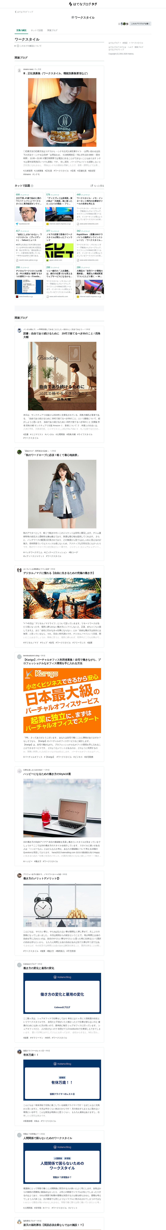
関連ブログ (52, 30)
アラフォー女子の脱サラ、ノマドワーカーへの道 (42, 874)
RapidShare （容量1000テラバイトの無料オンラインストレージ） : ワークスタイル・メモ (90, 237)
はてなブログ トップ (24, 12)
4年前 (40, 964)
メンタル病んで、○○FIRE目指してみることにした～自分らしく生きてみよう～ (53, 329)
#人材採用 (27, 171)
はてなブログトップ (116, 50)
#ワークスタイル (61, 171)
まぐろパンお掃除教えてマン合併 (36, 569)
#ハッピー (27, 861)
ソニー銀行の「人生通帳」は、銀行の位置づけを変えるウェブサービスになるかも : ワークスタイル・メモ (59, 274)
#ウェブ (43, 642)
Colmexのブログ (29, 964)
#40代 (47, 1038)
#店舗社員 (81, 171)
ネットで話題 (37, 30)
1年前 (88, 329)
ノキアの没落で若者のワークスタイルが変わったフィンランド (59, 237)
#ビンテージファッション (55, 552)
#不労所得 (71, 951)
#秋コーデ (73, 552)
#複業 (42, 951)
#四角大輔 (71, 434)
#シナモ (36, 174)
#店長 (73, 171)
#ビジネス (78, 757)
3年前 (43, 656)
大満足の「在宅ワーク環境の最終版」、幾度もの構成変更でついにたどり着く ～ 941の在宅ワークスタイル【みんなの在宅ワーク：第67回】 (90, 274)
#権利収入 (60, 951)
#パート (46, 1208)
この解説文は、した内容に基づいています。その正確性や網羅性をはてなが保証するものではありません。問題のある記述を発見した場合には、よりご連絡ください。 (28, 46)
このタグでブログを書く (140, 24)
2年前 (54, 451)
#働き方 (37, 861)
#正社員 (48, 171)
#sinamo (27, 174)
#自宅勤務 (88, 757)
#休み (36, 1121)
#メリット (73, 1208)
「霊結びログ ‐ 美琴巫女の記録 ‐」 (36, 451)
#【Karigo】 (49, 757)
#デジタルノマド (30, 642)
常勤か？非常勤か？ (31, 1134)
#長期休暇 (27, 1121)
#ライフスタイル (84, 434)
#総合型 (91, 171)
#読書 (25, 434)
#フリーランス (79, 642)
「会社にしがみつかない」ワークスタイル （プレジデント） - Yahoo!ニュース (29, 237)
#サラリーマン (36, 1038)
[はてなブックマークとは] (32, 185)
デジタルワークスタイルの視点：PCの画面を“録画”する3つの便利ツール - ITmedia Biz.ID (29, 274)
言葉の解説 (21, 30)
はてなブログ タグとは (117, 47)
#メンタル (49, 434)
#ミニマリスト (36, 434)
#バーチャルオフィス (32, 757)
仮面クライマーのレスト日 (33, 1051)
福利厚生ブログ (29, 1221)
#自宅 (51, 642)
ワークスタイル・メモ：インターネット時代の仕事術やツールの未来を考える (90, 201)
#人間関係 (60, 434)
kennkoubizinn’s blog (31, 656)
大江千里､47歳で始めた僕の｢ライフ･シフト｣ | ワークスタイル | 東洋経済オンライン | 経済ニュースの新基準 (29, 201)
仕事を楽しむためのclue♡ (33, 770)
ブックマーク (22, 194)
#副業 (89, 642)
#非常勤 (37, 1208)
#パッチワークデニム (32, 552)
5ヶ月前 (38, 69)
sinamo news (28, 69)
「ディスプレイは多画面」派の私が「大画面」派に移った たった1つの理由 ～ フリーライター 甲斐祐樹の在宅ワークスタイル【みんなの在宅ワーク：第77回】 (59, 201)
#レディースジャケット (33, 556)
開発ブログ (139, 47)
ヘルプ (130, 47)
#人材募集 (38, 171)
